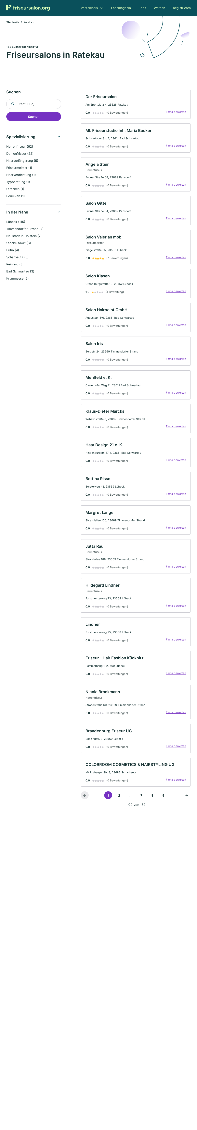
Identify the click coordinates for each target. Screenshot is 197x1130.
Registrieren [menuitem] (182, 8)
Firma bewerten (176, 112)
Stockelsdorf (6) (18, 243)
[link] (136, 104)
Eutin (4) (12, 250)
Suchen (33, 117)
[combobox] (33, 104)
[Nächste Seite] (187, 800)
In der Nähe (17, 212)
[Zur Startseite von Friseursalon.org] (28, 7)
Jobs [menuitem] (142, 8)
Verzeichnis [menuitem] (89, 8)
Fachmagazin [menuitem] (121, 8)
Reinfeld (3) (15, 265)
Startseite (12, 22)
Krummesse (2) (17, 279)
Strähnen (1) (15, 189)
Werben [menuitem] (159, 8)
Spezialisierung (20, 137)
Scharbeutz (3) (17, 257)
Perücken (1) (15, 196)
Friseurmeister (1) (19, 168)
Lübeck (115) (15, 222)
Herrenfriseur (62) (19, 147)
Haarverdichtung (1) (21, 175)
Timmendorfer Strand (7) (25, 229)
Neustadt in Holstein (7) (24, 236)
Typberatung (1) (18, 182)
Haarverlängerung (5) (22, 161)
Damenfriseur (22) (19, 154)
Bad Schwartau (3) (20, 272)
